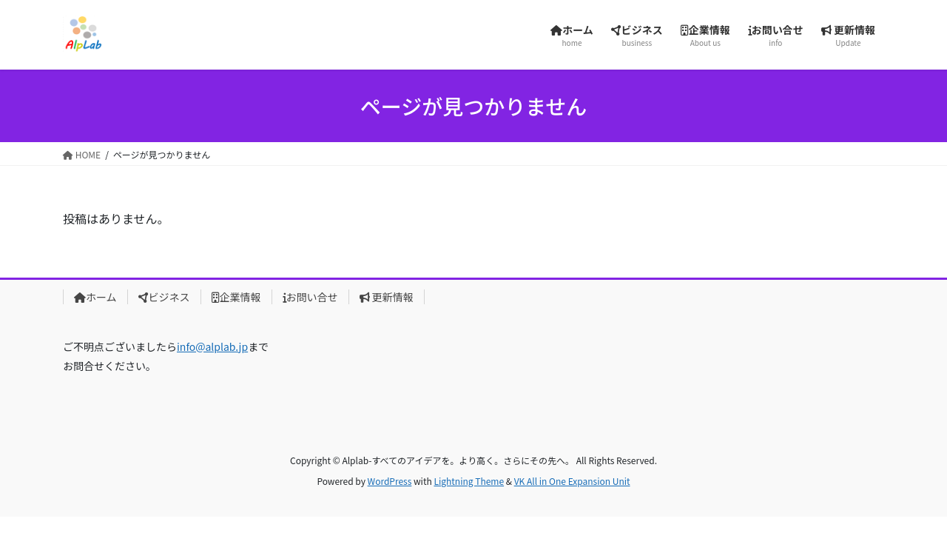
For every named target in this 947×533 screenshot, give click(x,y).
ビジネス (164, 296)
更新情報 (387, 296)
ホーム (95, 296)
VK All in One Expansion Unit (572, 481)
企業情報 (236, 296)
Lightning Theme (469, 481)
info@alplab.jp (212, 346)
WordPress (390, 481)
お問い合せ (310, 296)
